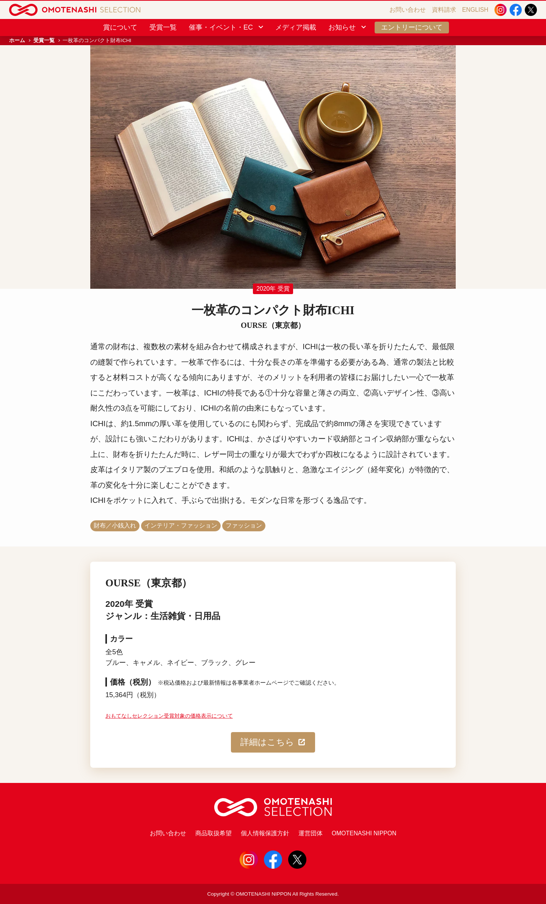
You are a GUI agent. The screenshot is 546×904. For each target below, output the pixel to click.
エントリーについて (411, 27)
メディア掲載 (295, 27)
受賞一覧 (163, 27)
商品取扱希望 (213, 833)
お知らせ (347, 27)
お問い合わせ (407, 9)
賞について (120, 27)
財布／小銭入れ (115, 525)
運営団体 (310, 833)
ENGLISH (475, 9)
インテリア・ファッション (180, 525)
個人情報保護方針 (265, 833)
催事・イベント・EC (227, 27)
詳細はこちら (273, 742)
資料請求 (444, 9)
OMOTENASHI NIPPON (364, 833)
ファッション (244, 525)
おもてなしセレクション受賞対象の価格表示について (169, 716)
